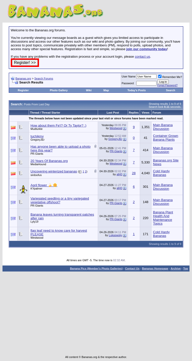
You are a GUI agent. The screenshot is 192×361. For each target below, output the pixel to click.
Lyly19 (34, 221)
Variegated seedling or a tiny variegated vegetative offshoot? (59, 200)
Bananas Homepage (155, 268)
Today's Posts (136, 90)
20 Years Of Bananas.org (49, 161)
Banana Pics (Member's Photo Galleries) (96, 268)
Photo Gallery (59, 90)
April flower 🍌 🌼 (43, 185)
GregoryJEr (37, 139)
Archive (176, 268)
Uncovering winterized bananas (53, 171)
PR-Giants (36, 153)
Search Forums (43, 78)
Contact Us (132, 268)
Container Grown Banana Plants (165, 137)
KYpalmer (36, 188)
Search (170, 90)
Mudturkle (36, 128)
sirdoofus (36, 174)
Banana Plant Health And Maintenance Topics (163, 217)
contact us (142, 56)
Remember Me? (170, 76)
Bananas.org (23, 78)
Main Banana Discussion (163, 127)
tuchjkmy (37, 136)
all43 (119, 174)
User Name (129, 76)
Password (128, 83)
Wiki (89, 90)
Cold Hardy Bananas (161, 173)
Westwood (116, 128)
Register (23, 90)
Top (185, 268)
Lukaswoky (115, 235)
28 (134, 173)
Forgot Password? (167, 85)
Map (106, 90)
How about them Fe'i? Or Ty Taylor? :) (58, 125)
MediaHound (38, 164)
